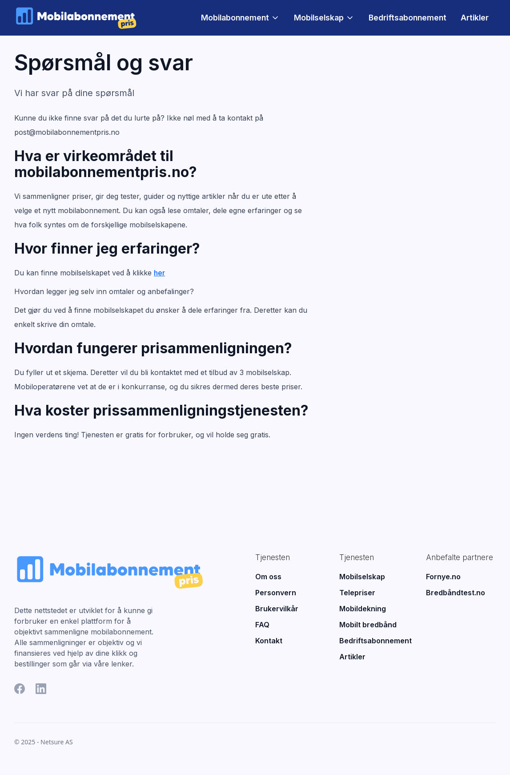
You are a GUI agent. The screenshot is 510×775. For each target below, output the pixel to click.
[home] (75, 17)
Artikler (475, 17)
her (159, 272)
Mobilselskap (319, 17)
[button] (240, 18)
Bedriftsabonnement (407, 17)
